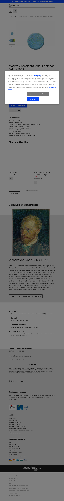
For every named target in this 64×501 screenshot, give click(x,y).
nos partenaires (38, 75)
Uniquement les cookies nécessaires (38, 93)
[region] (32, 87)
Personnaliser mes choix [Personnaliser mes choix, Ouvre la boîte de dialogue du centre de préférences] (14, 93)
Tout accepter (33, 99)
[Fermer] (57, 73)
